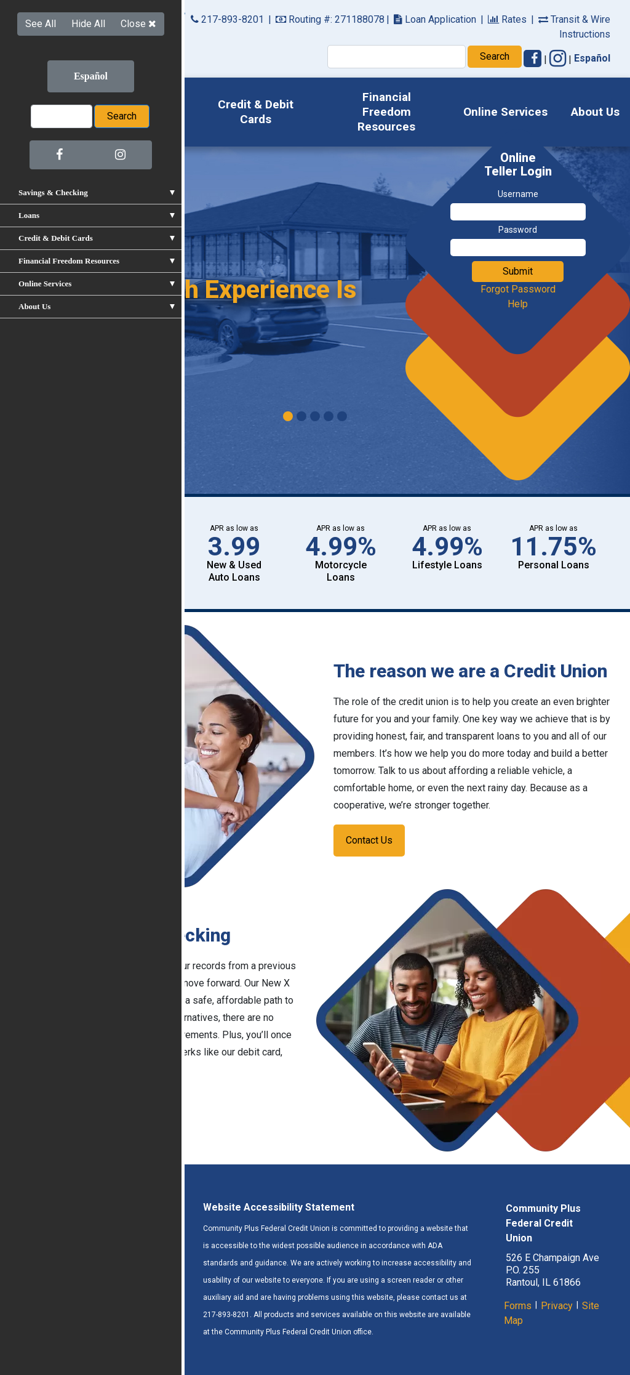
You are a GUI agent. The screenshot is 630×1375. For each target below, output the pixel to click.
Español (592, 58)
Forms (518, 1306)
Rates (507, 19)
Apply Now (60, 578)
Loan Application (435, 19)
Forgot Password (518, 289)
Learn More (77, 357)
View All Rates (60, 546)
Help (518, 304)
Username (518, 194)
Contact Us (369, 840)
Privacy (557, 1306)
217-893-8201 (227, 19)
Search (494, 56)
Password (517, 230)
